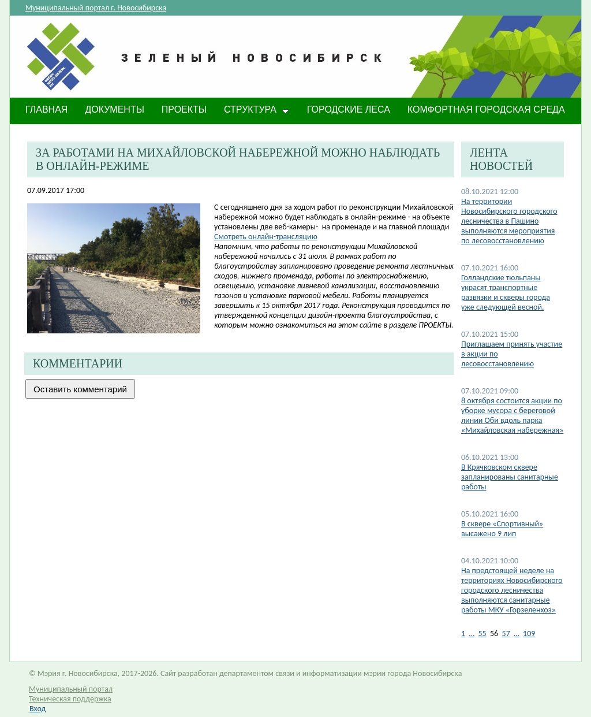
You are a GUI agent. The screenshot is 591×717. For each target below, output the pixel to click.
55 (482, 633)
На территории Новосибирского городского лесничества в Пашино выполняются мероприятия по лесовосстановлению (509, 221)
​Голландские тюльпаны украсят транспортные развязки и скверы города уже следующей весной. (505, 292)
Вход (37, 709)
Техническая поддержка (70, 699)
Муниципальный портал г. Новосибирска (95, 8)
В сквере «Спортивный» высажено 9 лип (502, 528)
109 (529, 633)
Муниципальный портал (71, 689)
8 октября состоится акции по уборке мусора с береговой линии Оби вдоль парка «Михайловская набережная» (512, 415)
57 (506, 633)
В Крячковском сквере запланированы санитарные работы (509, 477)
